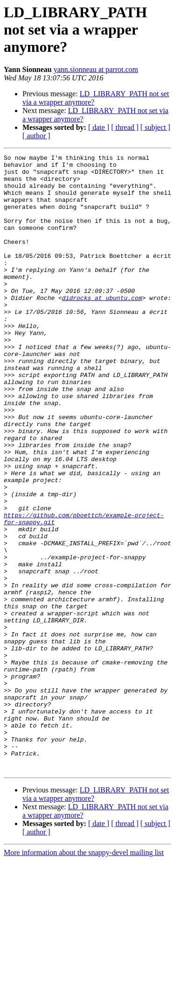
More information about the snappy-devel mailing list (84, 976)
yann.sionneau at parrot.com (96, 69)
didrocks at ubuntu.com (102, 327)
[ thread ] (125, 127)
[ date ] (98, 127)
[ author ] (36, 136)
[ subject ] (155, 127)
